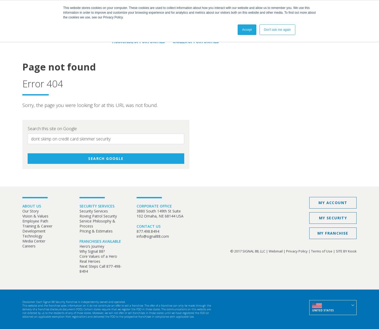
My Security (333, 217)
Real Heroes (89, 261)
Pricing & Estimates (96, 231)
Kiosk (352, 251)
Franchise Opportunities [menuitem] (138, 42)
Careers (29, 246)
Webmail (276, 251)
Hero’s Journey (91, 246)
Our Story (30, 211)
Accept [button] (247, 30)
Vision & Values (35, 216)
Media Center (33, 241)
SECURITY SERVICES (96, 206)
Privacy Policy (297, 251)
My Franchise (332, 233)
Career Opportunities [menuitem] (196, 42)
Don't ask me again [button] (277, 30)
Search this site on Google (52, 128)
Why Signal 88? (92, 251)
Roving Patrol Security (98, 216)
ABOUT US (31, 206)
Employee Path (35, 221)
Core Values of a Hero (98, 256)
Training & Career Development (37, 229)
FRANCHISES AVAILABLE (100, 241)
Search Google (105, 158)
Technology (32, 236)
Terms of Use (321, 251)
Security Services (93, 211)
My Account (332, 202)
